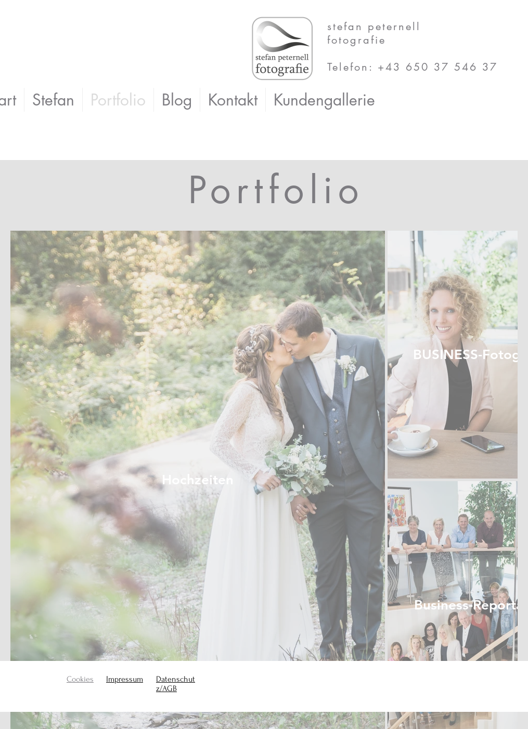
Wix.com (172, 707)
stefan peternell (376, 26)
